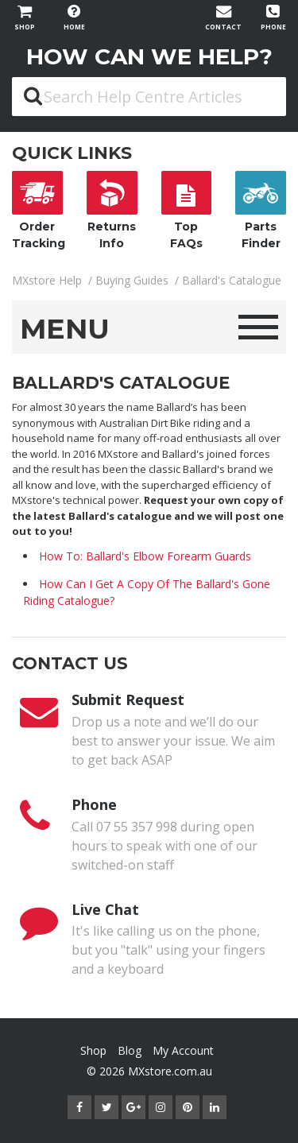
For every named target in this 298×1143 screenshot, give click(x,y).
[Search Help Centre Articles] (149, 96)
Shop (93, 1050)
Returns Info (112, 210)
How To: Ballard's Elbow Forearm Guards (145, 556)
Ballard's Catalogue (231, 280)
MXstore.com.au (170, 1071)
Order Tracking (38, 210)
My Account (183, 1050)
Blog (129, 1050)
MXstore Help (47, 280)
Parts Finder (260, 210)
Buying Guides (131, 280)
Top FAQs (186, 210)
